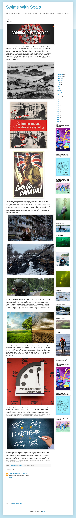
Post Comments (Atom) (17, 503)
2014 (58, 113)
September (61, 80)
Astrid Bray (12, 473)
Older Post (48, 501)
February (60, 94)
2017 (58, 107)
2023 (58, 71)
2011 (58, 119)
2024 (58, 69)
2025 (58, 67)
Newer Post (8, 501)
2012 (58, 117)
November (60, 76)
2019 (58, 103)
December (60, 74)
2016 (58, 109)
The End (60, 92)
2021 (58, 99)
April (59, 88)
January (60, 96)
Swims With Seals (23, 7)
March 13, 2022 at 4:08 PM (21, 473)
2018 (58, 105)
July (59, 82)
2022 (58, 73)
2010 (58, 121)
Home (28, 501)
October (60, 78)
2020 (58, 101)
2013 (58, 115)
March (59, 90)
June (59, 84)
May (59, 86)
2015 (58, 111)
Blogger (44, 511)
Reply (10, 477)
